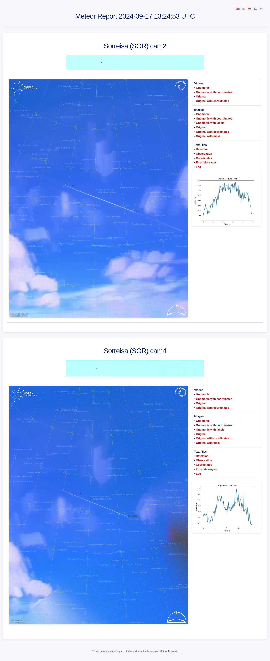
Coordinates (204, 158)
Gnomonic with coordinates (214, 92)
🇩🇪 (249, 9)
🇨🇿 (255, 9)
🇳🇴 (238, 9)
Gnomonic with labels (210, 122)
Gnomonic (203, 87)
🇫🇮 (261, 9)
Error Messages (206, 162)
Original (201, 96)
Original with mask (208, 136)
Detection (202, 149)
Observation (204, 153)
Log (198, 167)
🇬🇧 (244, 9)
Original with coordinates (212, 101)
